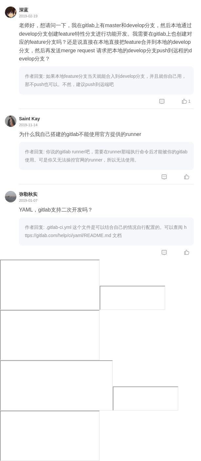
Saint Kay (29, 118)
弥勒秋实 (28, 194)
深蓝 (23, 9)
